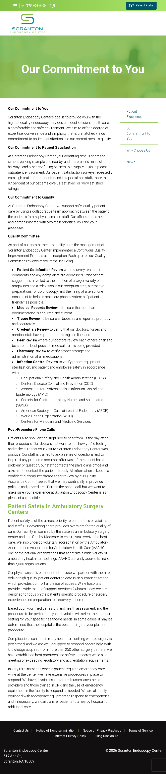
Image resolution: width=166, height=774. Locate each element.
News (130, 162)
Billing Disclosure (106, 736)
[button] (15, 5)
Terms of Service (141, 730)
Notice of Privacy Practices (102, 730)
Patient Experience (134, 114)
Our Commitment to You (138, 133)
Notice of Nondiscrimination (55, 730)
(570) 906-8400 (33, 5)
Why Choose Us (138, 150)
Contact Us (21, 730)
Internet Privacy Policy (70, 736)
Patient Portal (141, 6)
